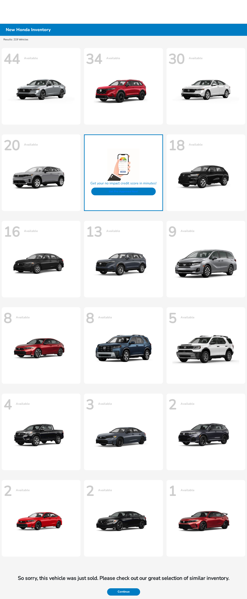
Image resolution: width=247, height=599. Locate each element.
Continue (124, 592)
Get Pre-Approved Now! (123, 191)
